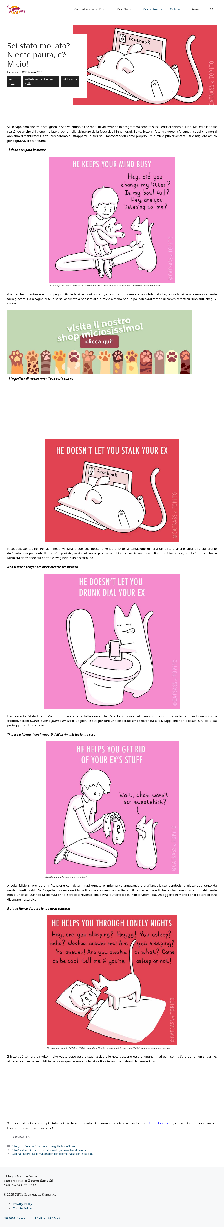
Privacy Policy (22, 1204)
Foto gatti (11, 81)
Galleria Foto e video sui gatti (39, 81)
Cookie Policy (22, 1208)
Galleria (179, 9)
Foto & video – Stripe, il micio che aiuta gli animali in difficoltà (48, 1150)
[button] (212, 9)
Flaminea (12, 72)
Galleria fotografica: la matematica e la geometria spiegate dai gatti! (52, 1153)
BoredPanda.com (160, 1123)
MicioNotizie (155, 9)
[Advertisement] (37, 411)
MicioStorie (128, 9)
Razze (199, 9)
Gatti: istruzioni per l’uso (93, 9)
